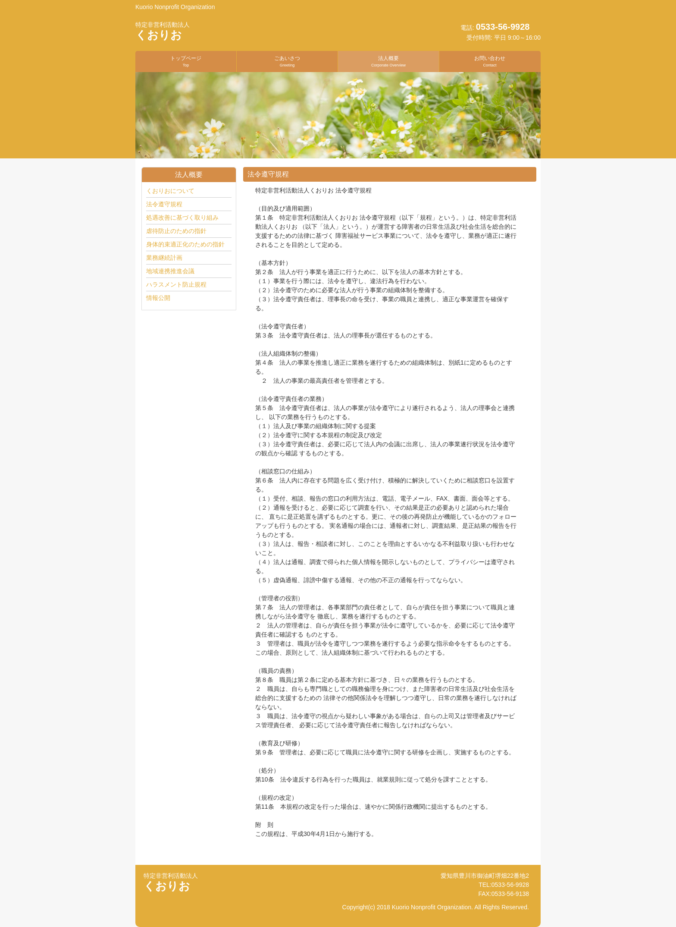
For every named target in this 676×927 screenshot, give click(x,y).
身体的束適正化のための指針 (185, 244)
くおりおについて (170, 190)
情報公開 (158, 297)
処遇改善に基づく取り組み (182, 217)
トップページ (185, 61)
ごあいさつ (287, 61)
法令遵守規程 (164, 204)
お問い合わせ (489, 61)
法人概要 (388, 61)
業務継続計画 (164, 257)
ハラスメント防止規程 (176, 284)
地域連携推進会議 (170, 271)
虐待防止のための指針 (176, 230)
